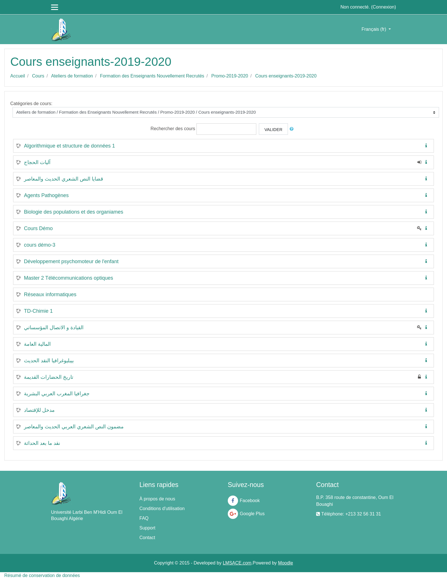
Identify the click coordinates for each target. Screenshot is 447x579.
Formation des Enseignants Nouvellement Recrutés (152, 75)
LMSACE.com (237, 562)
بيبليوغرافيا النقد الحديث (49, 360)
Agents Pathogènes (46, 195)
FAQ (144, 518)
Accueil (17, 75)
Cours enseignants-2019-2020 (285, 75)
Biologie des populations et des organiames (73, 212)
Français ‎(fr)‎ (374, 29)
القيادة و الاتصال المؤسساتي (54, 327)
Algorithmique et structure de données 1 (69, 146)
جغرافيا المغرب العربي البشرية (57, 393)
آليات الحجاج (37, 162)
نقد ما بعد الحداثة (42, 443)
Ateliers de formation (72, 75)
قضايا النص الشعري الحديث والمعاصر (63, 179)
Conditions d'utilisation (162, 508)
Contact (147, 537)
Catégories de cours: (31, 103)
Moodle (285, 562)
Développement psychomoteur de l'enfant (71, 261)
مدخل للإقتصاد (39, 410)
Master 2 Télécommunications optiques (68, 278)
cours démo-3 (39, 245)
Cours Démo (38, 228)
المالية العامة (37, 344)
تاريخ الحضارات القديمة (48, 377)
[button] (292, 129)
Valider (273, 129)
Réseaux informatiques (50, 294)
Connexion (384, 7)
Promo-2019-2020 (229, 75)
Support (147, 527)
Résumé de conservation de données (42, 575)
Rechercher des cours (173, 128)
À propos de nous (157, 498)
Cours (38, 75)
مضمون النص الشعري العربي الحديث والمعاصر (74, 426)
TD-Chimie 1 (38, 311)
